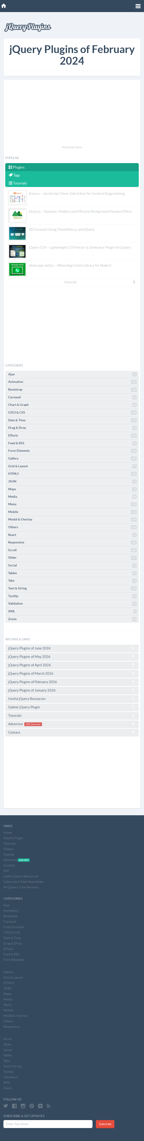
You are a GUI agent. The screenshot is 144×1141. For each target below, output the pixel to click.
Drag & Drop (72, 428)
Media (72, 497)
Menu (72, 504)
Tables (72, 573)
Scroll (72, 550)
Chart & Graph (72, 405)
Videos (8, 849)
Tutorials (18, 183)
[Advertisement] (72, 113)
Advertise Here (72, 147)
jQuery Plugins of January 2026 (72, 690)
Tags (14, 175)
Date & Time (72, 420)
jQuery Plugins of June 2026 (72, 648)
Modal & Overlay (72, 519)
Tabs (72, 581)
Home (7, 832)
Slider (72, 558)
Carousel (72, 397)
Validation (72, 604)
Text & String (72, 588)
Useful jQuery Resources (72, 699)
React (72, 535)
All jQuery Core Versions (21, 887)
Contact (72, 732)
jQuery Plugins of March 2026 (72, 673)
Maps (72, 489)
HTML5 (72, 474)
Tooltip (72, 596)
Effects (72, 436)
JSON (72, 482)
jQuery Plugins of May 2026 (72, 656)
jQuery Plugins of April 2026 (72, 665)
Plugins (17, 167)
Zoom (72, 619)
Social (72, 565)
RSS (6, 871)
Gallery (72, 459)
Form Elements (72, 451)
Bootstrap (72, 390)
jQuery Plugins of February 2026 (72, 682)
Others (72, 527)
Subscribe (105, 1124)
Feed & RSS (72, 443)
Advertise (72, 724)
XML (72, 611)
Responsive (72, 542)
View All (100, 282)
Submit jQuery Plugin (72, 707)
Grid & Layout (72, 466)
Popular (9, 854)
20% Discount (33, 724)
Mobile (72, 512)
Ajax (72, 374)
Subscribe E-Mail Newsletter (23, 882)
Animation (72, 382)
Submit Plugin (13, 838)
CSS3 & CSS (72, 413)
